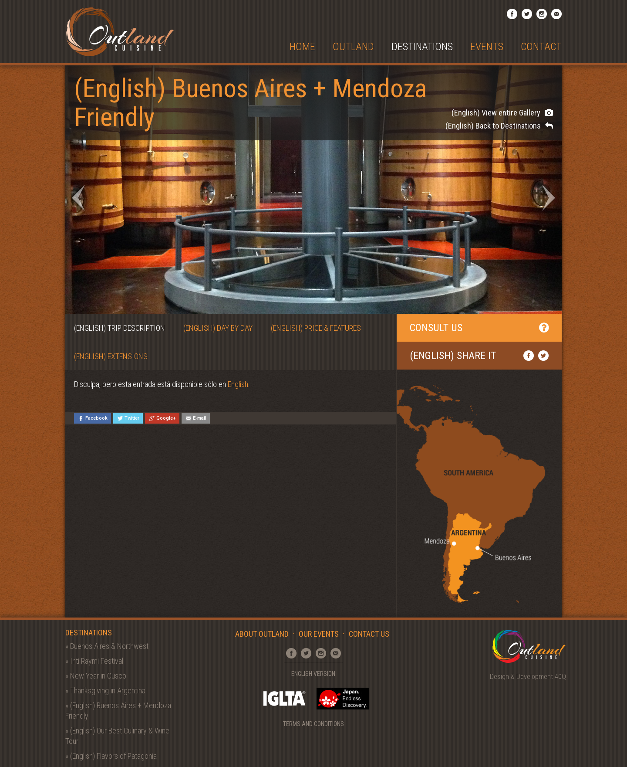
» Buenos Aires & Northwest (106, 646)
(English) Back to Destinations (499, 125)
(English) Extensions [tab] (111, 356)
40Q (560, 676)
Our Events (319, 633)
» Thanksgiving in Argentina (105, 690)
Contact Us (369, 633)
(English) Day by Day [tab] (218, 328)
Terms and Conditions (313, 723)
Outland (353, 46)
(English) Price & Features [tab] (316, 328)
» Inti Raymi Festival (94, 660)
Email (556, 14)
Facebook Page (512, 14)
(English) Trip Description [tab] (119, 328)
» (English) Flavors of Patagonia (111, 755)
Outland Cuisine (119, 32)
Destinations (422, 46)
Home (302, 46)
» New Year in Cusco (95, 675)
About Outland (262, 633)
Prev (78, 198)
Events (486, 46)
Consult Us (479, 328)
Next (548, 198)
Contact (541, 46)
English (238, 384)
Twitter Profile (527, 14)
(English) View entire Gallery (502, 112)
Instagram (541, 14)
